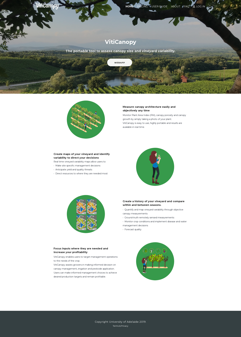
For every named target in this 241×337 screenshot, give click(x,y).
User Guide (159, 6)
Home (129, 6)
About (175, 6)
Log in (199, 6)
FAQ (186, 6)
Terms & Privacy (120, 326)
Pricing (142, 6)
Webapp (119, 62)
